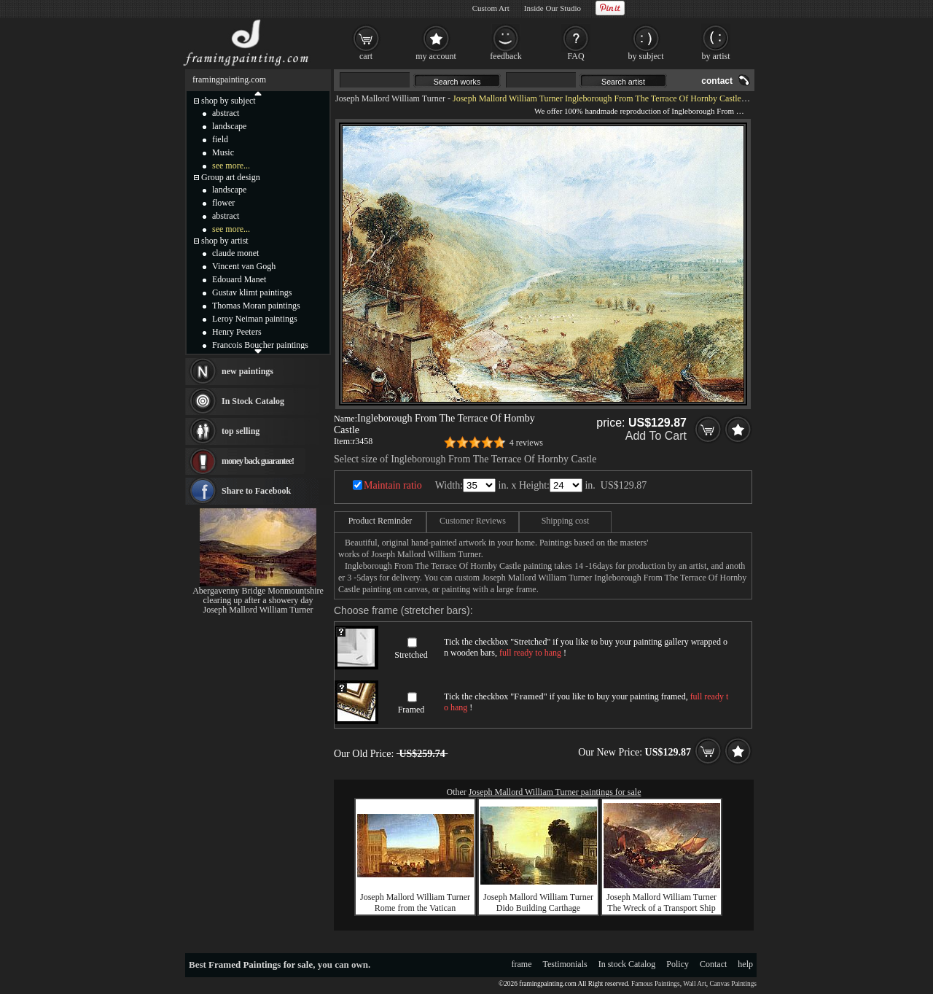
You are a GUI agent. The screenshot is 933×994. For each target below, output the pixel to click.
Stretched (410, 655)
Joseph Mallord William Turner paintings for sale (555, 792)
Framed (411, 709)
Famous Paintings (655, 983)
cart (365, 56)
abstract (225, 113)
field (220, 139)
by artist (716, 56)
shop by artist (225, 241)
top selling (240, 431)
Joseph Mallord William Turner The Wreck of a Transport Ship (661, 902)
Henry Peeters (237, 332)
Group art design (230, 177)
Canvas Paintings (733, 983)
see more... (231, 165)
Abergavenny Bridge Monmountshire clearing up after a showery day (258, 595)
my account (435, 56)
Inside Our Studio (552, 8)
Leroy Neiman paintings (254, 319)
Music (223, 152)
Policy (677, 964)
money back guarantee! (258, 461)
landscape (229, 126)
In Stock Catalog (253, 401)
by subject (646, 56)
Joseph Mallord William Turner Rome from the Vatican (415, 902)
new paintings (247, 371)
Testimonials (565, 964)
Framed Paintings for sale (260, 964)
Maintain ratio (393, 485)
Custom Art (491, 8)
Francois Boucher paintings (260, 345)
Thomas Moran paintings (256, 305)
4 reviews (526, 443)
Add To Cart (656, 436)
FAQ (575, 56)
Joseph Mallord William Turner (390, 98)
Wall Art (694, 983)
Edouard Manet (239, 279)
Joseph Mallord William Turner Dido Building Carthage (538, 902)
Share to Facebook (256, 491)
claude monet (235, 253)
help (745, 964)
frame (522, 964)
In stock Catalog (627, 964)
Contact (713, 964)
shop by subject (228, 101)
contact (717, 81)
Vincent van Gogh (244, 266)
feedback (505, 56)
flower (223, 203)
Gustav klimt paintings (252, 292)
